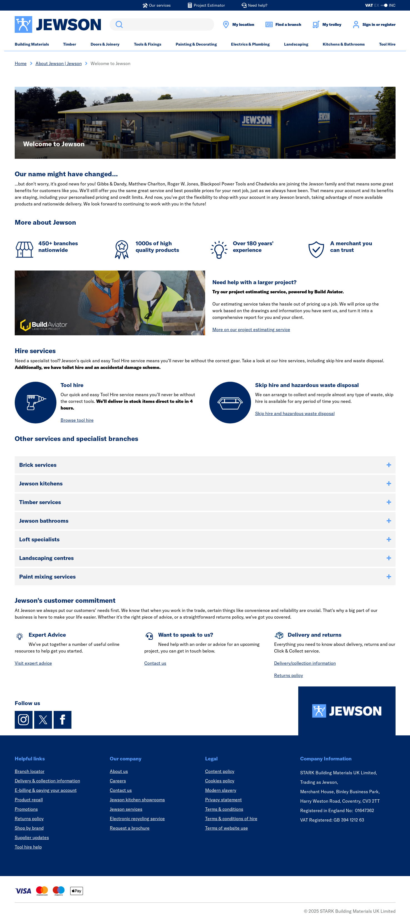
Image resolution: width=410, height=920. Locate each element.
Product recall (29, 799)
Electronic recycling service (137, 818)
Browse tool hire (77, 420)
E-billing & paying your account (46, 790)
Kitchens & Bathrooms (344, 44)
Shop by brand (29, 828)
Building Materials (32, 44)
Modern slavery (220, 790)
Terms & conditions (224, 809)
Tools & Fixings (147, 44)
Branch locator (29, 771)
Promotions (26, 809)
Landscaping (296, 44)
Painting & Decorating (196, 44)
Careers (118, 780)
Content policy (219, 771)
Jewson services (126, 809)
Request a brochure (130, 828)
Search (118, 24)
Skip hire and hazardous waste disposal (295, 413)
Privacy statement (223, 799)
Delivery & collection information (47, 780)
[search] (162, 24)
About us (119, 771)
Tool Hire (387, 44)
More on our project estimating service (251, 329)
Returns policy (288, 675)
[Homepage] (347, 711)
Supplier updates (32, 837)
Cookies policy (219, 780)
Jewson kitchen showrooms (137, 799)
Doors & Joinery (105, 44)
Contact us (155, 663)
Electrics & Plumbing (250, 44)
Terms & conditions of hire (231, 818)
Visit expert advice (33, 663)
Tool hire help (28, 847)
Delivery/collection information (305, 663)
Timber (69, 44)
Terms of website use (226, 828)
